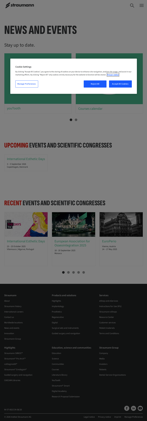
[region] (73, 76)
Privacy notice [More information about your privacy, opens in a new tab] (113, 74)
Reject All (95, 83)
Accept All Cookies (120, 83)
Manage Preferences (26, 83)
